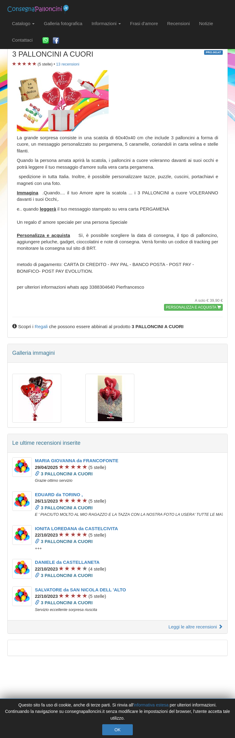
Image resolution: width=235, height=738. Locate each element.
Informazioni (106, 23)
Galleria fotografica (63, 23)
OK (117, 729)
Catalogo (23, 23)
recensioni (67, 64)
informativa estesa (151, 704)
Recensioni (178, 23)
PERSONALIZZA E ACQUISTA (193, 307)
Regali (41, 326)
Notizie (206, 23)
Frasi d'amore (144, 23)
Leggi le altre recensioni (195, 626)
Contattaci (22, 40)
